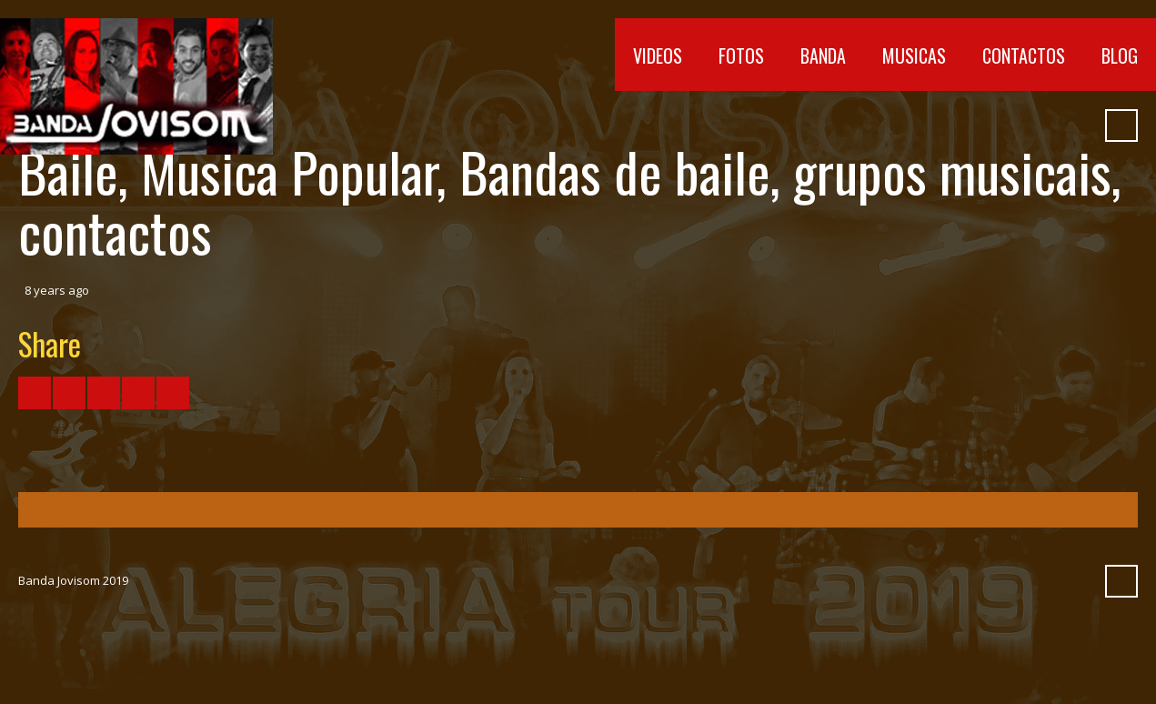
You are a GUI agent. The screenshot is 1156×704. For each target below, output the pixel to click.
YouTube (946, 125)
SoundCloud (1011, 125)
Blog (1119, 55)
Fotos (741, 55)
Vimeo (978, 125)
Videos (657, 55)
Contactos (1023, 55)
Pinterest (1077, 125)
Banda (823, 55)
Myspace (1044, 125)
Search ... (1121, 125)
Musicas (914, 55)
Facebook (913, 125)
